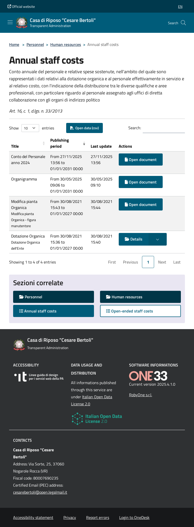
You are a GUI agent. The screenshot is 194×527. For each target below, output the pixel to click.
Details (133, 239)
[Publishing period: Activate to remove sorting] (68, 143)
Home (14, 44)
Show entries (31, 128)
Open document (141, 159)
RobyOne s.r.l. (140, 395)
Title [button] (15, 146)
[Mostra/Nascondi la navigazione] (10, 22)
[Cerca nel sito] (183, 23)
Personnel (35, 44)
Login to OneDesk (134, 517)
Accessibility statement (33, 517)
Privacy (69, 517)
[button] (180, 6)
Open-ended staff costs (129, 311)
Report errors (97, 517)
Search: (134, 128)
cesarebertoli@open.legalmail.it (40, 492)
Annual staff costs (42, 311)
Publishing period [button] (59, 143)
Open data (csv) (84, 127)
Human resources (65, 44)
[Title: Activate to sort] (28, 143)
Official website (21, 6)
